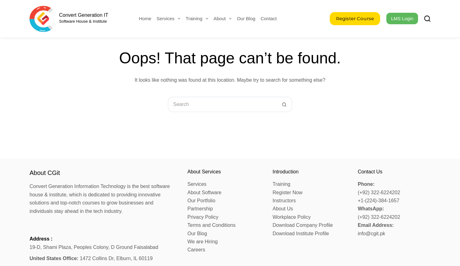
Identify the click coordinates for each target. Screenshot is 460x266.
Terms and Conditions (211, 225)
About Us (283, 208)
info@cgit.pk (371, 233)
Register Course (355, 18)
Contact (268, 18)
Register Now (287, 192)
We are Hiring (202, 241)
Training (198, 18)
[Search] (427, 19)
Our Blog (246, 18)
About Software (204, 192)
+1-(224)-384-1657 (378, 200)
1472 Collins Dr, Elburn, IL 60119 (91, 258)
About (224, 18)
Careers (196, 249)
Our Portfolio (201, 200)
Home (145, 18)
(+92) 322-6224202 (379, 192)
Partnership (200, 208)
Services (170, 18)
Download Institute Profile (301, 233)
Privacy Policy (202, 217)
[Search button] (284, 104)
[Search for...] (222, 104)
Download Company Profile (303, 225)
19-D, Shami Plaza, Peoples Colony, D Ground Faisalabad (94, 247)
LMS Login (402, 18)
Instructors (284, 200)
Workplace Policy (291, 217)
